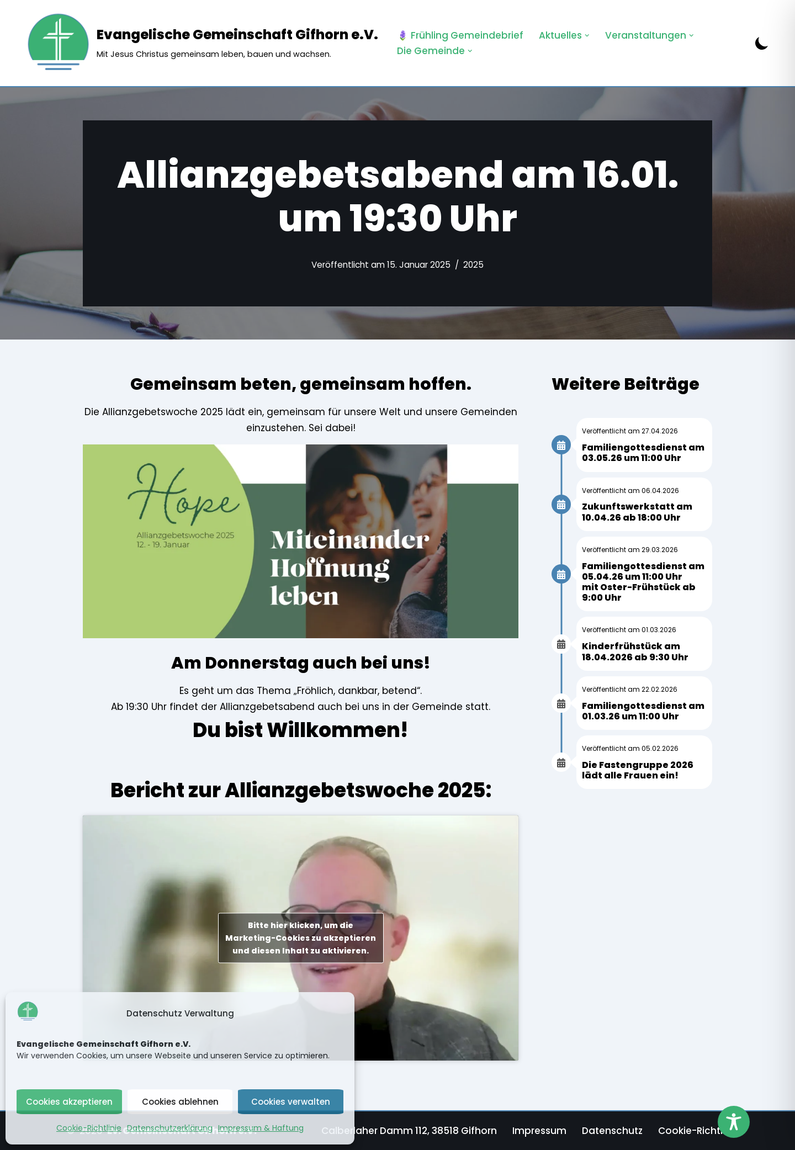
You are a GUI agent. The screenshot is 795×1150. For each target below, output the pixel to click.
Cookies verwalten (290, 1101)
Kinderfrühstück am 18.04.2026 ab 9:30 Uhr (635, 651)
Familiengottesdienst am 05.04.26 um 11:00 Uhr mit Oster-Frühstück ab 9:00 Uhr (643, 582)
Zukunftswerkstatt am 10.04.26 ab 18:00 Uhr (637, 511)
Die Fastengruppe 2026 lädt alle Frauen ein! (637, 770)
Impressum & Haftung (261, 1127)
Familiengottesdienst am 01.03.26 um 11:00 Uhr (643, 711)
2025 (473, 265)
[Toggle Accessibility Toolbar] (734, 1122)
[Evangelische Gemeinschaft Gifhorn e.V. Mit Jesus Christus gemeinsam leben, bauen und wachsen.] (201, 43)
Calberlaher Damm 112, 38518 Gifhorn (409, 1130)
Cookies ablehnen (180, 1101)
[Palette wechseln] (762, 43)
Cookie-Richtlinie (88, 1127)
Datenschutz (612, 1130)
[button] (587, 35)
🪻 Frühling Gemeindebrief (460, 35)
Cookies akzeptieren (69, 1101)
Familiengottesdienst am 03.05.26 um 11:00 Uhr (643, 452)
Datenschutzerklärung (170, 1127)
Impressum (539, 1130)
